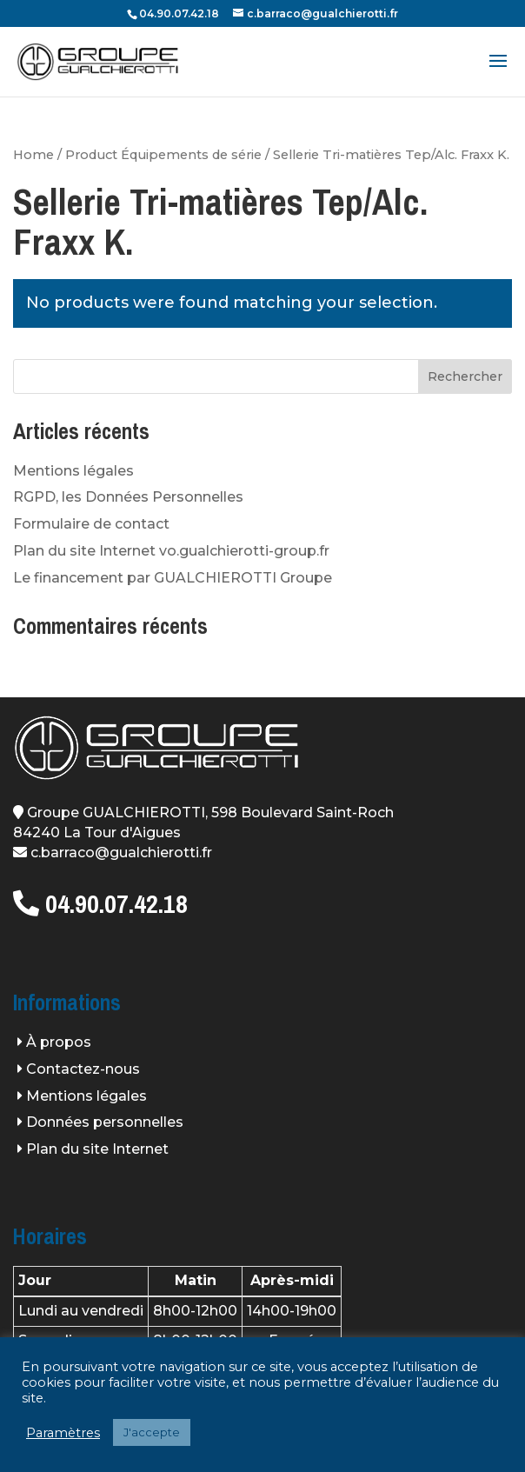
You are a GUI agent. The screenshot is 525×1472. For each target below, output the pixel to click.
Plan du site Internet (97, 1149)
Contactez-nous (83, 1069)
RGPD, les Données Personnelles (128, 497)
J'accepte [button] (151, 1432)
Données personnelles (104, 1122)
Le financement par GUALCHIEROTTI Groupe (172, 577)
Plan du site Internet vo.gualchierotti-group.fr (171, 551)
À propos (58, 1042)
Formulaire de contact (91, 524)
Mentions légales (73, 471)
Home (33, 155)
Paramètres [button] (63, 1433)
